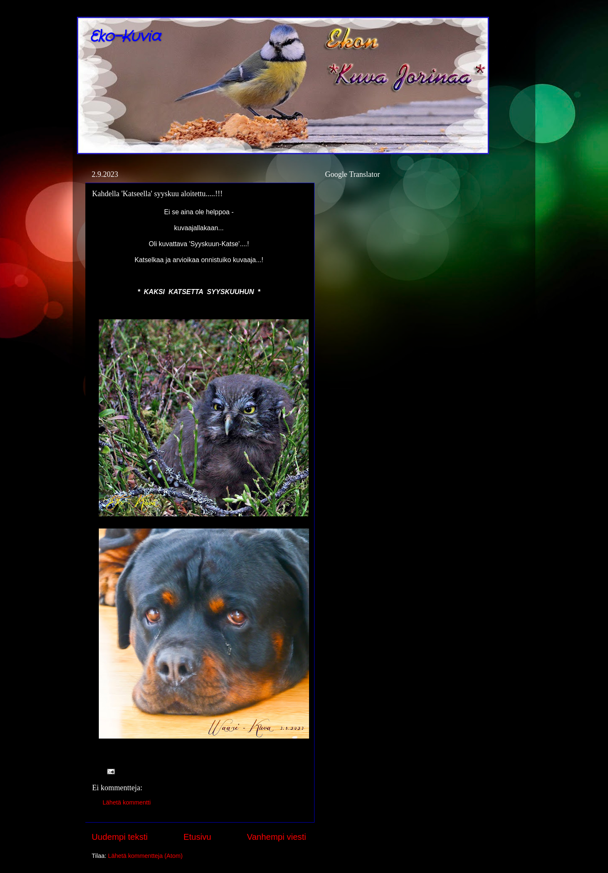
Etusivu (197, 836)
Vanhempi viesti (276, 836)
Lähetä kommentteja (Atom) (145, 855)
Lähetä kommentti (127, 802)
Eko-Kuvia (125, 36)
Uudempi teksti (120, 836)
